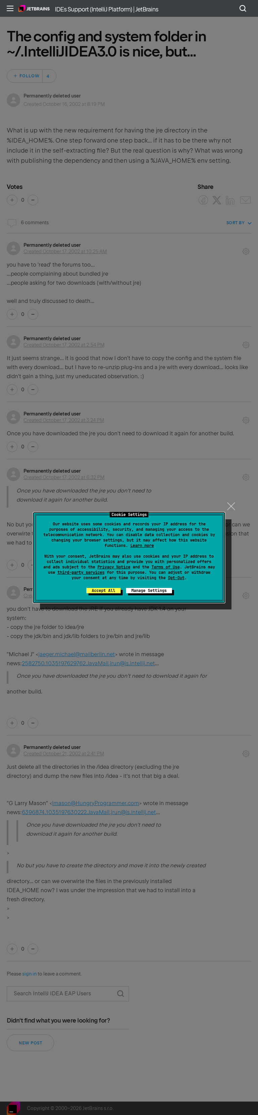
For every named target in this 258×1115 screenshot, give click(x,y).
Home (34, 8)
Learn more (142, 545)
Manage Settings (149, 590)
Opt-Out (176, 578)
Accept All (103, 590)
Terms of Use (166, 567)
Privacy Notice (113, 567)
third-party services (80, 572)
